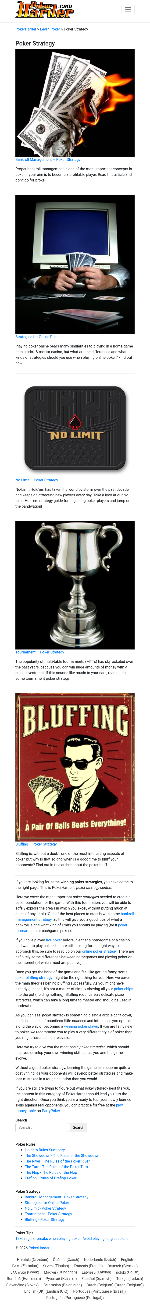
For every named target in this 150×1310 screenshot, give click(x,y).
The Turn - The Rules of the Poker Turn (56, 1167)
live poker (54, 940)
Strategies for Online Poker (37, 337)
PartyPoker (51, 1111)
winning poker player (81, 1026)
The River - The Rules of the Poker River (57, 1161)
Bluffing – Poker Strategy (36, 844)
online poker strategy (99, 951)
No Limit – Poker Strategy (36, 480)
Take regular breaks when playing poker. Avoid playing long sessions (72, 1238)
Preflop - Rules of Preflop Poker (50, 1178)
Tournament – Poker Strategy (39, 652)
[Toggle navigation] (128, 9)
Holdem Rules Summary (45, 1150)
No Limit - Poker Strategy (45, 1208)
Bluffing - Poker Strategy (44, 1219)
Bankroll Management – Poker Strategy (47, 159)
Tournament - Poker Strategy (48, 1214)
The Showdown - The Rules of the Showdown (62, 1155)
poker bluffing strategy (34, 977)
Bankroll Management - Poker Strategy (56, 1197)
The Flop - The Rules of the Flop (51, 1172)
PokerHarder (39, 1248)
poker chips (123, 989)
